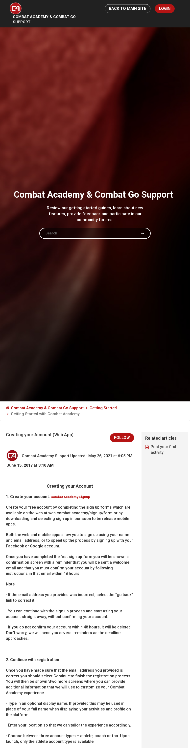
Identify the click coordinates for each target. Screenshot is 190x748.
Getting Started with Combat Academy (45, 415)
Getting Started (103, 409)
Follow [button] (122, 437)
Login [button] (164, 8)
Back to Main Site (127, 8)
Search (142, 234)
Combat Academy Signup (70, 497)
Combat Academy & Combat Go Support (45, 20)
